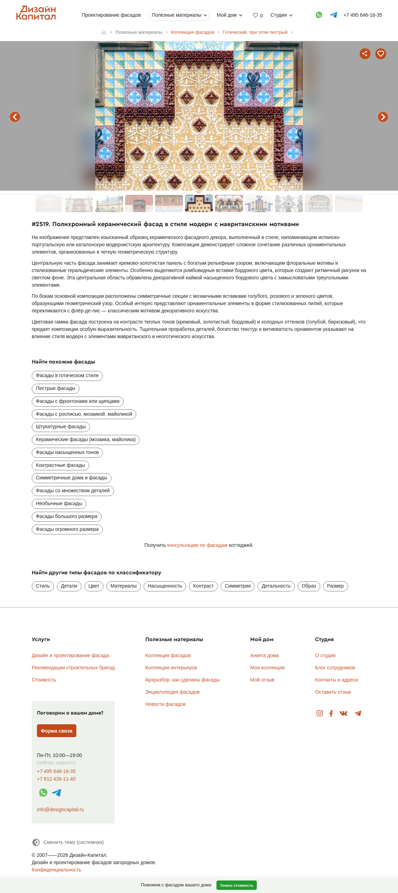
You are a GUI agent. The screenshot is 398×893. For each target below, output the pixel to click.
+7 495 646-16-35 (56, 771)
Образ (309, 586)
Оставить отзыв (333, 692)
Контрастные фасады (60, 465)
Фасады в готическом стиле (67, 375)
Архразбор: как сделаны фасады (182, 680)
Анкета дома (264, 655)
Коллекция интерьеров (171, 667)
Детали (69, 586)
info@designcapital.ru (60, 809)
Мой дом (227, 15)
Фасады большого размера (67, 516)
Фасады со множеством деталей (73, 490)
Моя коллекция (267, 667)
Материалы (123, 586)
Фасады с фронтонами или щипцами (78, 401)
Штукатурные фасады (61, 426)
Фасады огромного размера (67, 529)
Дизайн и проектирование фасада (70, 655)
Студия (278, 15)
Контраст (203, 586)
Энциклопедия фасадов (172, 692)
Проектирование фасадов (111, 15)
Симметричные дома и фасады (71, 477)
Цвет (94, 586)
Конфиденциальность (56, 869)
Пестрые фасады (55, 388)
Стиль (43, 586)
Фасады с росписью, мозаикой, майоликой (84, 414)
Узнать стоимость (236, 885)
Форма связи (56, 731)
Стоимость (44, 680)
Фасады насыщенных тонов (67, 452)
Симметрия (238, 586)
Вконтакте (344, 713)
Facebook (331, 713)
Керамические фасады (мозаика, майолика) (86, 439)
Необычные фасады (59, 503)
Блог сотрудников (335, 667)
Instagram (319, 713)
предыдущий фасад (15, 117)
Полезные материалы (176, 15)
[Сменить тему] (68, 842)
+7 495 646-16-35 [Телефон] (362, 15)
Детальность (276, 586)
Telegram (358, 713)
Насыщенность (165, 586)
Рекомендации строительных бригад (73, 667)
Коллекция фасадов (168, 655)
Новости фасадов (165, 704)
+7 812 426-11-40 (56, 779)
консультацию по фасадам (197, 545)
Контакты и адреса (336, 680)
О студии (325, 655)
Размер (335, 586)
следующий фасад (383, 117)
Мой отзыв (262, 680)
